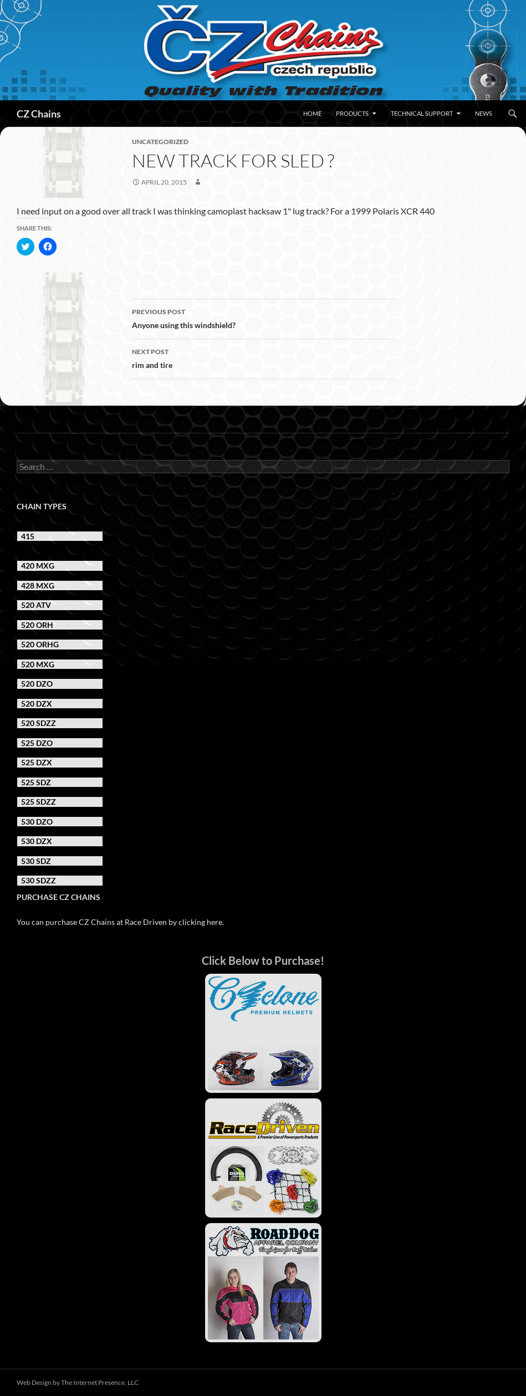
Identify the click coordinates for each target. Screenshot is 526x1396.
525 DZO (37, 743)
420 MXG (37, 565)
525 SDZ (36, 782)
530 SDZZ (38, 880)
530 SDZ (36, 861)
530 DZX (36, 841)
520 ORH (37, 625)
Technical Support (422, 113)
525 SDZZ (38, 801)
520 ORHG (40, 644)
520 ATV (36, 605)
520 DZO (37, 683)
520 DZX (36, 703)
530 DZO (37, 821)
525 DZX (36, 762)
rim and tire (263, 357)
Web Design (34, 1382)
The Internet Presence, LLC (100, 1382)
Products (352, 113)
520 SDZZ (38, 723)
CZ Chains (39, 114)
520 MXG (37, 664)
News (483, 113)
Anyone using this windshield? (263, 317)
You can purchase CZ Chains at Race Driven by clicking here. (120, 922)
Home (312, 113)
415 (27, 536)
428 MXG (37, 585)
